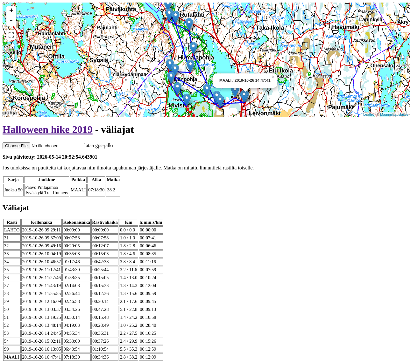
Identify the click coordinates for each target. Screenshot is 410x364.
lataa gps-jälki (58, 145)
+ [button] (11, 11)
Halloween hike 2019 (48, 129)
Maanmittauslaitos (394, 114)
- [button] (11, 21)
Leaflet (368, 114)
